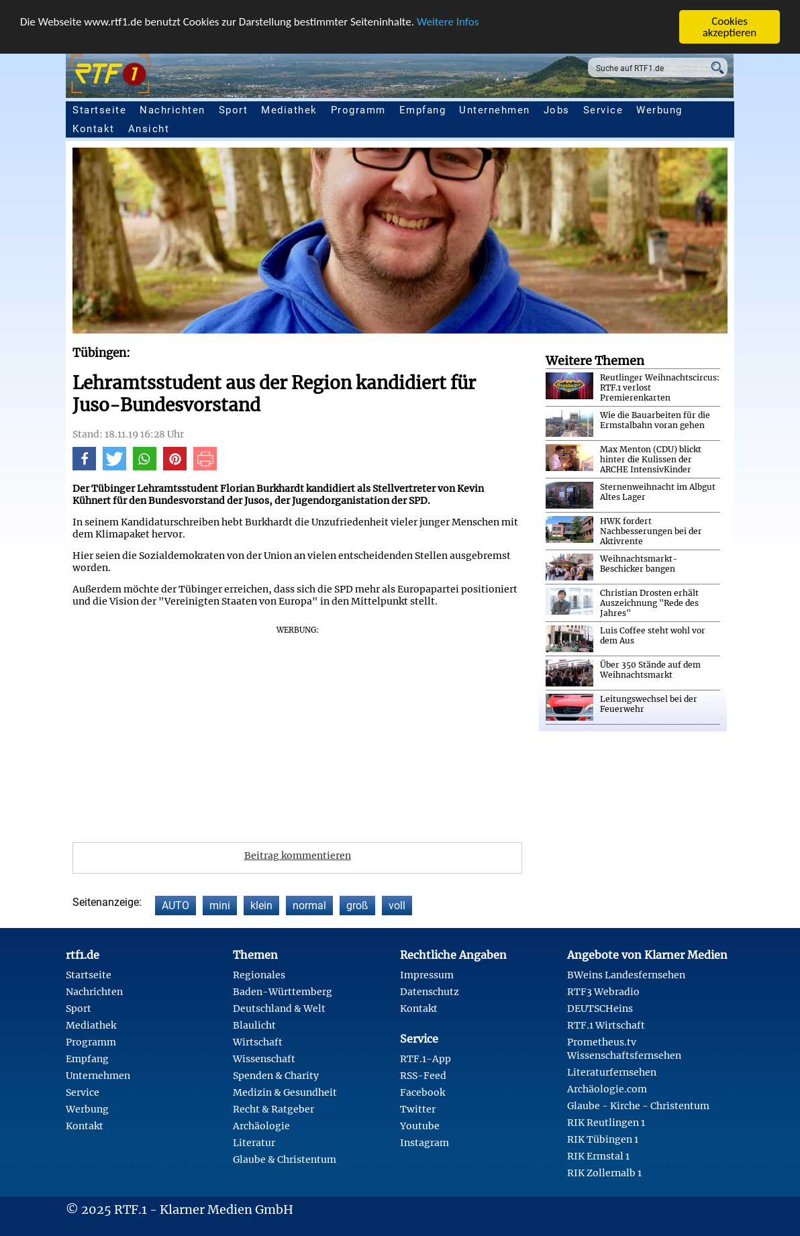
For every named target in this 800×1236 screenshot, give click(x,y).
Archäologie (261, 1126)
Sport (233, 110)
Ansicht (149, 129)
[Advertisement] (297, 729)
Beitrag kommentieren (297, 855)
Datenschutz (429, 992)
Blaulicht (254, 1025)
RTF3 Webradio (603, 992)
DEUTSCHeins (600, 1008)
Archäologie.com (607, 1089)
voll (397, 905)
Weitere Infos (448, 22)
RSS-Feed (423, 1076)
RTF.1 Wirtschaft (606, 1025)
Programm (358, 110)
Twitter (418, 1109)
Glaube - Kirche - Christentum (638, 1106)
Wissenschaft (264, 1059)
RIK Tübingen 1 (602, 1139)
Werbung (659, 110)
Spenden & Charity (276, 1076)
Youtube (420, 1126)
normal (309, 905)
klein (261, 905)
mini (219, 905)
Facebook (422, 1092)
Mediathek (289, 110)
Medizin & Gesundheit (285, 1092)
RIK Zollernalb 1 (604, 1173)
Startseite (99, 110)
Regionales (259, 975)
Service (603, 110)
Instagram (424, 1143)
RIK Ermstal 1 (598, 1156)
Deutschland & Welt (279, 1008)
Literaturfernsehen (611, 1072)
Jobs (557, 110)
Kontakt (93, 129)
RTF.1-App (425, 1059)
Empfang (422, 110)
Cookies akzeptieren (730, 27)
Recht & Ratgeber (273, 1109)
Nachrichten (172, 110)
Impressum (427, 975)
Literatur (254, 1143)
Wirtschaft (258, 1042)
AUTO (175, 905)
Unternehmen (494, 110)
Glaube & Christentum (284, 1159)
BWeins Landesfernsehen (626, 975)
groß (357, 905)
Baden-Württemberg (282, 992)
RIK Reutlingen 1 (606, 1123)
